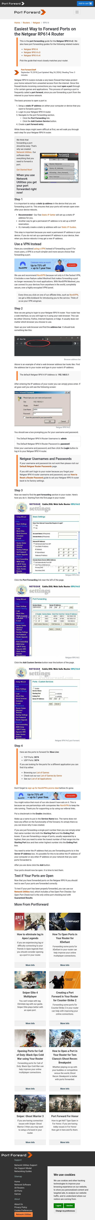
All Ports (18, 1191)
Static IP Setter (48, 215)
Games (17, 1194)
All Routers (19, 1188)
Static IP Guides (68, 227)
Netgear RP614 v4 (32, 55)
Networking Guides (23, 1171)
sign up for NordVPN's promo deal (43, 788)
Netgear (36, 22)
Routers (26, 22)
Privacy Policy (20, 1207)
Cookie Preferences (23, 1210)
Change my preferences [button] (65, 1211)
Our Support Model (23, 1168)
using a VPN (39, 248)
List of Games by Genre (51, 775)
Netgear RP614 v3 (32, 52)
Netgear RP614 (31, 49)
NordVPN (41, 275)
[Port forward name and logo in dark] (30, 12)
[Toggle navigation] (77, 12)
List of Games (42, 772)
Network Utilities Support (25, 1165)
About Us (18, 1204)
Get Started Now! (24, 169)
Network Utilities (24, 152)
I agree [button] (58, 1206)
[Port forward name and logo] (13, 3)
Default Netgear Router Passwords (36, 466)
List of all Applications (41, 779)
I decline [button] (69, 1206)
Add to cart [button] (85, 3)
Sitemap (18, 1176)
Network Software (22, 1184)
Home (17, 22)
